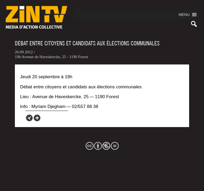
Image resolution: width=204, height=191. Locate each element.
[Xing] (29, 118)
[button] (184, 14)
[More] (37, 118)
